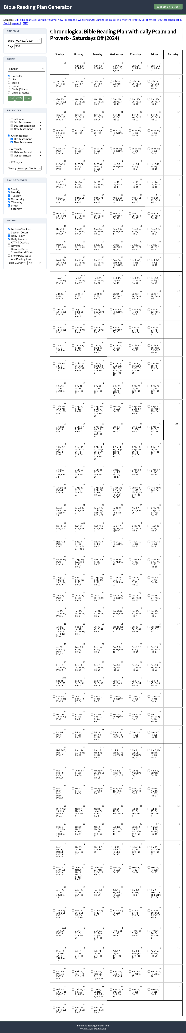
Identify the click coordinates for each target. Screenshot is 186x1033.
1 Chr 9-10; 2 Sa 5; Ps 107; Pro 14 (155, 349)
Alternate (15, 149)
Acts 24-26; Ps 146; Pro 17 (98, 954)
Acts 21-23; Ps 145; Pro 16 (79, 954)
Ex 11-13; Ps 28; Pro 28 (136, 132)
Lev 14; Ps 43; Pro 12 (78, 184)
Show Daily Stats (19, 255)
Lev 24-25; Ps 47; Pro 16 (155, 184)
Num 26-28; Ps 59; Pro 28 (155, 215)
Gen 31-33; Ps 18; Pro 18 (61, 117)
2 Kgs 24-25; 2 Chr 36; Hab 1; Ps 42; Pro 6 (60, 631)
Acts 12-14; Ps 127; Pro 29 (79, 893)
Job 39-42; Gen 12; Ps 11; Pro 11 (155, 85)
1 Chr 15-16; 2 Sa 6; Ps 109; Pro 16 (80, 367)
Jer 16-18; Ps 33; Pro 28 (118, 597)
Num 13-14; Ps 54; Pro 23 (61, 215)
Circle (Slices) (18, 89)
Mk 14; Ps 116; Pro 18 (98, 849)
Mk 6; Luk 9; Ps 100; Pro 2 (137, 791)
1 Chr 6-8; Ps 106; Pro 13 (136, 347)
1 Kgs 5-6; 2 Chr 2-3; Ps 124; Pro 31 (137, 410)
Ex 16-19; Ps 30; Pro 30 (60, 151)
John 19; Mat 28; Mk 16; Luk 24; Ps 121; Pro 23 (79, 873)
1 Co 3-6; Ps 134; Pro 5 (98, 913)
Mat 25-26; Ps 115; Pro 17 (79, 850)
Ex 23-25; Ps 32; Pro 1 (98, 151)
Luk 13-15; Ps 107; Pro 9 (155, 812)
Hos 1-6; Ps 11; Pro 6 (155, 528)
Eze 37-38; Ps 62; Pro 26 (99, 683)
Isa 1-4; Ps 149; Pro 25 (156, 490)
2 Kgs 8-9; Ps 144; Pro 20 (61, 490)
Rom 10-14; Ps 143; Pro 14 (155, 934)
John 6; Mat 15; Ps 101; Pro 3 (154, 792)
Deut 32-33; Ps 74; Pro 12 (99, 262)
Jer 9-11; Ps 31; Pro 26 (79, 597)
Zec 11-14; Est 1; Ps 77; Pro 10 (155, 718)
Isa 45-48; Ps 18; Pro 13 (61, 562)
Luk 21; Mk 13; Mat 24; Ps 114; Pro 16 (59, 852)
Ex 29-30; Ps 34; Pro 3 (136, 151)
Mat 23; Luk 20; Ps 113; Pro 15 (154, 830)
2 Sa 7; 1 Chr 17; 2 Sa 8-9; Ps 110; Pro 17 (99, 368)
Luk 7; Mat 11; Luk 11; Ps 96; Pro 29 (59, 793)
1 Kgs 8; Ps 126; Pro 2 (60, 429)
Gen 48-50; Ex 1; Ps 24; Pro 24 (60, 134)
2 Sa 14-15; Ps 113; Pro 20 (155, 367)
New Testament (22, 129)
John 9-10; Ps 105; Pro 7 (118, 811)
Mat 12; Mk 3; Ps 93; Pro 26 (118, 773)
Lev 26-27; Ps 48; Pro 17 (61, 200)
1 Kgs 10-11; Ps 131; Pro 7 (155, 430)
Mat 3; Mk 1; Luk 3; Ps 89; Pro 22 (155, 753)
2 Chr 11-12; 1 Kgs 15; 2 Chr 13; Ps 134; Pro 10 (98, 453)
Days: (11, 46)
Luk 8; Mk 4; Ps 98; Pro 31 (98, 791)
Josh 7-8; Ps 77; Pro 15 (155, 262)
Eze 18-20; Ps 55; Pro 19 (80, 667)
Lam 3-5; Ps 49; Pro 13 (79, 649)
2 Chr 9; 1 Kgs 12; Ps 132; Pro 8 (61, 450)
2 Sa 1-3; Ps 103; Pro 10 (79, 347)
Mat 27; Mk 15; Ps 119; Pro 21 (155, 850)
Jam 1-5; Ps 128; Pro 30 (98, 892)
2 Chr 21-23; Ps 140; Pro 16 (98, 473)
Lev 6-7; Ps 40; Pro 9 (136, 166)
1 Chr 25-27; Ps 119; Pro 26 (155, 389)
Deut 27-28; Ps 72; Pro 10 (61, 262)
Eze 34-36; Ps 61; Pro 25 (80, 683)
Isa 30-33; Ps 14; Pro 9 (98, 544)
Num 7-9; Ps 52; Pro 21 (136, 200)
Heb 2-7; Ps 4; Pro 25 (136, 973)
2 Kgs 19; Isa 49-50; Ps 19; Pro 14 (79, 563)
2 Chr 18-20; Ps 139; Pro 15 (79, 473)
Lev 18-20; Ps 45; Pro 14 (117, 184)
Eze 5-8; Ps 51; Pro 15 (118, 649)
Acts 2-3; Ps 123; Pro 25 (117, 869)
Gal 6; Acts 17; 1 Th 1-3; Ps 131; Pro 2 (155, 895)
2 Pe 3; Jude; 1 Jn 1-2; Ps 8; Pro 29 (98, 993)
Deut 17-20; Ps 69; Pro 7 (117, 247)
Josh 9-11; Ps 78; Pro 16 (61, 280)
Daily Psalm (16, 235)
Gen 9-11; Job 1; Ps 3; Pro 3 (118, 68)
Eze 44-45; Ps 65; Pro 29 (155, 683)
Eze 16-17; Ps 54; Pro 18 (61, 667)
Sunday (13, 189)
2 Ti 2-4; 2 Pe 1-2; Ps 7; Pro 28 (80, 993)
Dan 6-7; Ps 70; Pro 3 (136, 698)
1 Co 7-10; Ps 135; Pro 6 (118, 913)
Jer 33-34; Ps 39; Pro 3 (118, 613)
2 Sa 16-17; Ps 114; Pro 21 (60, 389)
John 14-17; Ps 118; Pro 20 (136, 850)
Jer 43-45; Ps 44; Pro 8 (99, 629)
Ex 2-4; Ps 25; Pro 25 (79, 132)
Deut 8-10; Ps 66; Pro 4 (61, 247)
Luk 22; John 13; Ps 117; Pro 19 (117, 850)
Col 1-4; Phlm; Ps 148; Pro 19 (136, 954)
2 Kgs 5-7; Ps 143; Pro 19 (155, 472)
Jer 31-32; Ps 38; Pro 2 (99, 613)
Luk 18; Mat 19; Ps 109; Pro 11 (78, 830)
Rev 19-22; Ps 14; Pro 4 (99, 1009)
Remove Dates (18, 249)
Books (13, 86)
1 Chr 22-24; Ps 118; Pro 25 (136, 389)
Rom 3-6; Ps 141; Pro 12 (117, 933)
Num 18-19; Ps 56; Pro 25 (99, 215)
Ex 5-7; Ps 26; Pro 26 (98, 132)
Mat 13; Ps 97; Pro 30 (78, 791)
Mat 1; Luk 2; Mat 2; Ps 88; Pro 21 (136, 755)
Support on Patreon (168, 6)
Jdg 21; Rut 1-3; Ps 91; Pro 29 (79, 313)
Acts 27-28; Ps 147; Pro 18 (117, 954)
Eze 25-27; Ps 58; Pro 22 (137, 667)
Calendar (15, 76)
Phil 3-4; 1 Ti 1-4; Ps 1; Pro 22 (80, 973)
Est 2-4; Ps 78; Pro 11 (59, 734)
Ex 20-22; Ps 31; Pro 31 (79, 151)
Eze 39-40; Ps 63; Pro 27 (117, 683)
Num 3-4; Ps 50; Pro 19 (98, 200)
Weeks (13, 82)
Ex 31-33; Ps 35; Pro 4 (155, 151)
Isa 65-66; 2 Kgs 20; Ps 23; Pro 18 (155, 563)
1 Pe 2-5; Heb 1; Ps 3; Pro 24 (117, 973)
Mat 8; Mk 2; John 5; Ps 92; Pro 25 (99, 774)
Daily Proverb (17, 239)
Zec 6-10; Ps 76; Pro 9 (136, 716)
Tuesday (14, 195)
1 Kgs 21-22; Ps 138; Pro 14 (60, 473)
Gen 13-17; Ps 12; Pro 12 (61, 101)
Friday (13, 205)
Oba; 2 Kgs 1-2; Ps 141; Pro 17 (117, 473)
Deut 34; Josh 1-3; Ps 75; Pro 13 (118, 263)
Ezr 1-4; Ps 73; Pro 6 (79, 716)
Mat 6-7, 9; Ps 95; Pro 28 (155, 773)
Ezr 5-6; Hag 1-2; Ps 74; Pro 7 (98, 718)
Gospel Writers (21, 155)
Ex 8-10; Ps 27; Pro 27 (118, 132)
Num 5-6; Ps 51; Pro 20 (118, 200)
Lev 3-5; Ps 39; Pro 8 (118, 166)
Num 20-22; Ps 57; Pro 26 (117, 215)
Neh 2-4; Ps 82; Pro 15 (136, 734)
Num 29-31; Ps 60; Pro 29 (61, 231)
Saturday (15, 208)
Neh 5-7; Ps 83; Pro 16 (155, 734)
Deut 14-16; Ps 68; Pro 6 (99, 247)
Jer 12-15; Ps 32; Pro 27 (99, 597)
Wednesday (16, 199)
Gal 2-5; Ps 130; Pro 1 (136, 892)
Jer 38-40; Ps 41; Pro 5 (155, 613)
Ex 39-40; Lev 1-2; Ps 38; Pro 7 (98, 167)
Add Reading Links (20, 259)
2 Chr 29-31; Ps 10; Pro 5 (137, 528)
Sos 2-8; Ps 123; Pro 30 (117, 408)
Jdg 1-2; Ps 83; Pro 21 (155, 280)
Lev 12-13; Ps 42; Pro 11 (61, 184)
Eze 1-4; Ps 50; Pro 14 (98, 649)
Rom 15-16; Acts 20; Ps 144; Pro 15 (60, 956)
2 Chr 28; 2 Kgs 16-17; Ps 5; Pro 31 (155, 511)
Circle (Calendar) (19, 92)
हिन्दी (25, 23)
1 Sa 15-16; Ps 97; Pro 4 (80, 330)
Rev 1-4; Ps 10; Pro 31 (136, 991)
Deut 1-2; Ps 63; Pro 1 (118, 231)
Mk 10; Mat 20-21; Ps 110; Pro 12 (98, 832)
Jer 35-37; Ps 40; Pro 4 (137, 613)
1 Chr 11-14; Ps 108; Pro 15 (60, 367)
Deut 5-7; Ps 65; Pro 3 (155, 231)
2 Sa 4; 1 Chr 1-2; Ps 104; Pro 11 (98, 349)
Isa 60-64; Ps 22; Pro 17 (136, 562)
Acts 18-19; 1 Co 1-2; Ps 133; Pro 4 (79, 915)
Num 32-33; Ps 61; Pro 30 (80, 231)
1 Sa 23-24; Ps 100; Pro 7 (136, 331)
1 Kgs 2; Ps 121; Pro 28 (79, 408)
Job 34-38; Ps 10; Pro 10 (137, 83)
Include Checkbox (20, 229)
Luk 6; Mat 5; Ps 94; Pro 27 (136, 774)
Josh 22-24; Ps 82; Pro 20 (137, 280)
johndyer (100, 1028)
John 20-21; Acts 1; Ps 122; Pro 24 (99, 871)
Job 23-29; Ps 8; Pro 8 (98, 83)
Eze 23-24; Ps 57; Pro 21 (117, 667)
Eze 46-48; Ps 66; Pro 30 (61, 698)
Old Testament (21, 122)
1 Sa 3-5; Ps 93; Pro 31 (118, 312)
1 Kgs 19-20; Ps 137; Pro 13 (155, 450)
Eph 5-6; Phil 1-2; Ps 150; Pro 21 (60, 975)
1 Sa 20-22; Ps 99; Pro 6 (117, 330)
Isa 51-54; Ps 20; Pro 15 (98, 562)
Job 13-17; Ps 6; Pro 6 (60, 83)
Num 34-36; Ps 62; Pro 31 (99, 231)
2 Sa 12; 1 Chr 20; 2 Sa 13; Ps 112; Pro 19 (137, 368)
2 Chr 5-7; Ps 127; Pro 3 (79, 429)
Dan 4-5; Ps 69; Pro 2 (118, 698)
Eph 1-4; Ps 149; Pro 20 (155, 953)
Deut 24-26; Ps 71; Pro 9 (155, 247)
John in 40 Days (47, 19)
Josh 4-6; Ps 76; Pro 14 (136, 262)
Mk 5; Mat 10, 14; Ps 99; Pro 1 (117, 791)
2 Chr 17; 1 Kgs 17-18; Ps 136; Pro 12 (136, 452)
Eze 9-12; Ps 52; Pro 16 (136, 649)
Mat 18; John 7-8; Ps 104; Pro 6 (98, 812)
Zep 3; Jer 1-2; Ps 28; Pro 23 (135, 581)
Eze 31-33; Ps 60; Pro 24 (61, 683)
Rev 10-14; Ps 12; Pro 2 (61, 1009)
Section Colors (18, 232)
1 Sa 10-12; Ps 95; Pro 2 (155, 312)
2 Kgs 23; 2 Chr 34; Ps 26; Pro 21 (98, 581)
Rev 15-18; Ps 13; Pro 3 (80, 1009)
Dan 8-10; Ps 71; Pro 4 (155, 698)
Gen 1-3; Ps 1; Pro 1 (79, 68)
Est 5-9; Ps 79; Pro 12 (78, 734)
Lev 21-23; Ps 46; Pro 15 (137, 184)
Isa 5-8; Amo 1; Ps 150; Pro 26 (61, 511)
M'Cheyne (15, 162)
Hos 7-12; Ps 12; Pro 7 (61, 544)
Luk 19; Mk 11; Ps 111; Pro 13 (117, 830)
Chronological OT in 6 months (113, 19)
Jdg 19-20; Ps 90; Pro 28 (61, 312)
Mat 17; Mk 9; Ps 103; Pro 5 (79, 812)
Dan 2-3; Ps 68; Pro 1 (98, 698)
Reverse (14, 245)
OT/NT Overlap (18, 242)
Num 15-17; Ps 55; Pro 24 (80, 215)
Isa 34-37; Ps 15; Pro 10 (118, 544)
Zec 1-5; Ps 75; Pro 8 (118, 716)
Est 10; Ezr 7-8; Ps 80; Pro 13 (98, 736)
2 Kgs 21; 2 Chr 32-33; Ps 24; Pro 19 (61, 581)
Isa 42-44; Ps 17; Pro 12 (155, 544)
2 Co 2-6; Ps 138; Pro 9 (60, 933)
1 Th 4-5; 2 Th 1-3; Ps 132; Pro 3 (60, 914)
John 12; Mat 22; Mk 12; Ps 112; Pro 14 (136, 832)
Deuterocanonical (23, 125)
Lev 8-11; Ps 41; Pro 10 (155, 166)
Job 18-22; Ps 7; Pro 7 (79, 83)
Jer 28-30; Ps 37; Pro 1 (80, 613)
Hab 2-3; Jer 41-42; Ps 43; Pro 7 (80, 630)
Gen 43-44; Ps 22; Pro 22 (137, 117)
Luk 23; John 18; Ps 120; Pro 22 (60, 871)
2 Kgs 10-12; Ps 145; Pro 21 (79, 491)
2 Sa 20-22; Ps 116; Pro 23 (98, 389)
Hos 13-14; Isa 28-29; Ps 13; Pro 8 (79, 545)
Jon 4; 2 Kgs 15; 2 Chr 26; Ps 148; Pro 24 (137, 492)
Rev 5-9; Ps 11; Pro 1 (155, 991)
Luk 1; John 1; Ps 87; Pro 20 (118, 752)
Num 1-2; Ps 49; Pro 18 (79, 200)
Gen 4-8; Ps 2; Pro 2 (98, 68)
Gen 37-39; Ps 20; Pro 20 (99, 117)
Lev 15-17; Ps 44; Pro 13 (99, 184)
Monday (14, 192)
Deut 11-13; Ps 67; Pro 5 (80, 247)
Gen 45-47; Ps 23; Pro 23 (155, 117)
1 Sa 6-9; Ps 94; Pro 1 (136, 312)
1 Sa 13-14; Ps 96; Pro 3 (61, 330)
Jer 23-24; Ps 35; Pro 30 (155, 597)
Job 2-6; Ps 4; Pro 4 (136, 68)
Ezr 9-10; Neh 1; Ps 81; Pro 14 (118, 734)
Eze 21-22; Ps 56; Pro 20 (99, 667)
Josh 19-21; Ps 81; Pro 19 (117, 280)
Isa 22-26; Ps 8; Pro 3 (98, 528)
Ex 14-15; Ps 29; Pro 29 (155, 132)
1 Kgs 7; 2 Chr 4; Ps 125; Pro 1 (155, 410)
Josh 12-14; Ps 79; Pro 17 (80, 280)
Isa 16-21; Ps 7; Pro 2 (79, 528)
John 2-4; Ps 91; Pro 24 (79, 773)
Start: (11, 41)
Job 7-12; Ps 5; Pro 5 (155, 68)
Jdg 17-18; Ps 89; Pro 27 (155, 296)
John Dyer (88, 1028)
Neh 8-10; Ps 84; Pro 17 (61, 752)
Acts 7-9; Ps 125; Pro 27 (155, 869)
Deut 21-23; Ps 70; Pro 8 (137, 247)
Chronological (18, 135)
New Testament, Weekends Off (76, 19)
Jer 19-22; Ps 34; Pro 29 (137, 597)
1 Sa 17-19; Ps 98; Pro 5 (99, 330)
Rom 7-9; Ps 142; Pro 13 (136, 933)
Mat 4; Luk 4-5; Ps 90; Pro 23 (60, 774)
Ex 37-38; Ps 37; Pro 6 (79, 166)
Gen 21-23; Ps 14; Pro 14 (99, 101)
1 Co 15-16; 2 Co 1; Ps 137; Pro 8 (155, 914)
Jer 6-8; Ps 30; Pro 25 (60, 597)
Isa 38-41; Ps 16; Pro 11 (136, 544)
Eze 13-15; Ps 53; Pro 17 (155, 649)
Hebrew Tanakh (21, 152)
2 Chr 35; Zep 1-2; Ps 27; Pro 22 (118, 581)
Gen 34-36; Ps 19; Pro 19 (80, 117)
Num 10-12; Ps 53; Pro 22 (155, 200)
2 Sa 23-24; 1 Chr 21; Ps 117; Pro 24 (117, 391)
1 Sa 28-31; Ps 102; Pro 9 (60, 349)
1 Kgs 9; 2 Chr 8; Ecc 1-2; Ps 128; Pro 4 (99, 431)
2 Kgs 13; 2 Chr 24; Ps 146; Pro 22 (98, 491)
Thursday (15, 202)
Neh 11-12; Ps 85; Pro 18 (80, 752)
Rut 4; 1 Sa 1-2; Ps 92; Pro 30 (99, 313)
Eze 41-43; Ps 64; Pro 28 (137, 683)
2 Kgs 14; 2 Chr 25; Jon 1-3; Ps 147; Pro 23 (117, 492)
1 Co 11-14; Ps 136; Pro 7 (136, 914)
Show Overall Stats (21, 252)
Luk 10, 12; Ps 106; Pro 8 (136, 812)
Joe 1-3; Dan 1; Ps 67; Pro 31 (79, 700)
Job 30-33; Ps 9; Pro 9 (117, 83)
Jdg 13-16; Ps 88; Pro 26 (137, 296)
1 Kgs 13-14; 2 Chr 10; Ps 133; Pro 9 (79, 452)
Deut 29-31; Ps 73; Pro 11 (80, 262)
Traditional (16, 119)
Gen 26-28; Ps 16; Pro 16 (137, 101)
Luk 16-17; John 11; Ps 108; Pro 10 (60, 832)
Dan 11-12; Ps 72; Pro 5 (61, 716)
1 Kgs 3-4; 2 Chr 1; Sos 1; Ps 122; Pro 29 (99, 411)
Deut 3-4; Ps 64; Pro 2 (136, 231)
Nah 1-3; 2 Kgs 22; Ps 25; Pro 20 (79, 581)
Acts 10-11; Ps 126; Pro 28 (60, 893)
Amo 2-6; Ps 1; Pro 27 (79, 510)
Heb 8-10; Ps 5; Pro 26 (156, 973)
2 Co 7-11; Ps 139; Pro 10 (79, 934)
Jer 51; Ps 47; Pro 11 (155, 629)
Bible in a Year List (25, 19)
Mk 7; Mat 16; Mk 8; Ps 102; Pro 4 (61, 812)
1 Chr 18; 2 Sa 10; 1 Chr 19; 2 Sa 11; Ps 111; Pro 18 (118, 369)
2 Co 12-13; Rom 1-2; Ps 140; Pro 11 (98, 935)
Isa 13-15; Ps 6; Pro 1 (61, 528)
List (12, 79)
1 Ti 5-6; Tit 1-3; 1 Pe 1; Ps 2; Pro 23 (98, 975)
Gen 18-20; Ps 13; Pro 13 (80, 101)
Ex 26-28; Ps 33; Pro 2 (118, 151)
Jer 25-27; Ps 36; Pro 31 (61, 613)
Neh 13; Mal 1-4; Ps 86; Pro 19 (98, 753)
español (16, 23)
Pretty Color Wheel (144, 19)
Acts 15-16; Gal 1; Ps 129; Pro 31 (117, 893)
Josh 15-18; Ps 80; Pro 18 (99, 280)
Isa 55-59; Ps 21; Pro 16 (118, 562)
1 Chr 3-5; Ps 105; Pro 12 (117, 347)
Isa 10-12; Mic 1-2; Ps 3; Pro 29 (117, 511)
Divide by (25, 168)
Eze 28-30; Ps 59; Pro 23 (155, 667)
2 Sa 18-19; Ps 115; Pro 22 (79, 389)
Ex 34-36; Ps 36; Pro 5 (60, 166)
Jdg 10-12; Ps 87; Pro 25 (117, 296)
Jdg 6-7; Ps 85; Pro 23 (79, 296)
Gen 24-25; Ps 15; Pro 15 (117, 101)
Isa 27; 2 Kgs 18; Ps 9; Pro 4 (118, 528)
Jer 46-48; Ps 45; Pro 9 (118, 629)
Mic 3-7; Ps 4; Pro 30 (136, 510)
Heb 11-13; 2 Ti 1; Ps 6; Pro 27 (61, 993)
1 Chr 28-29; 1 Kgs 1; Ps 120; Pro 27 (61, 410)
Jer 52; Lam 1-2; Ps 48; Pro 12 (60, 650)
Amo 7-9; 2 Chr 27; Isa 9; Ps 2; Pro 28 (98, 511)
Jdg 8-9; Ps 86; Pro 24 (98, 296)
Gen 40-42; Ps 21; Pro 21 (117, 117)
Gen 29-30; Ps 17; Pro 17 (155, 101)
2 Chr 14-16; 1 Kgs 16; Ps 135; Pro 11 (117, 452)
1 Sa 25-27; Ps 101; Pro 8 (155, 331)
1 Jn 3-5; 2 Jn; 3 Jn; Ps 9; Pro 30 (118, 993)
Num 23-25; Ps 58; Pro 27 (137, 215)
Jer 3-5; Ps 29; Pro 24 (154, 580)
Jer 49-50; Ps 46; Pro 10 (137, 629)
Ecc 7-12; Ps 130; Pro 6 (136, 429)
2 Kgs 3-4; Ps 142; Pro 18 (137, 472)
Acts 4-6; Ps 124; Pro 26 (136, 869)
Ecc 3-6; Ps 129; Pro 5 (116, 429)
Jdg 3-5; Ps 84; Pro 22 (60, 296)
